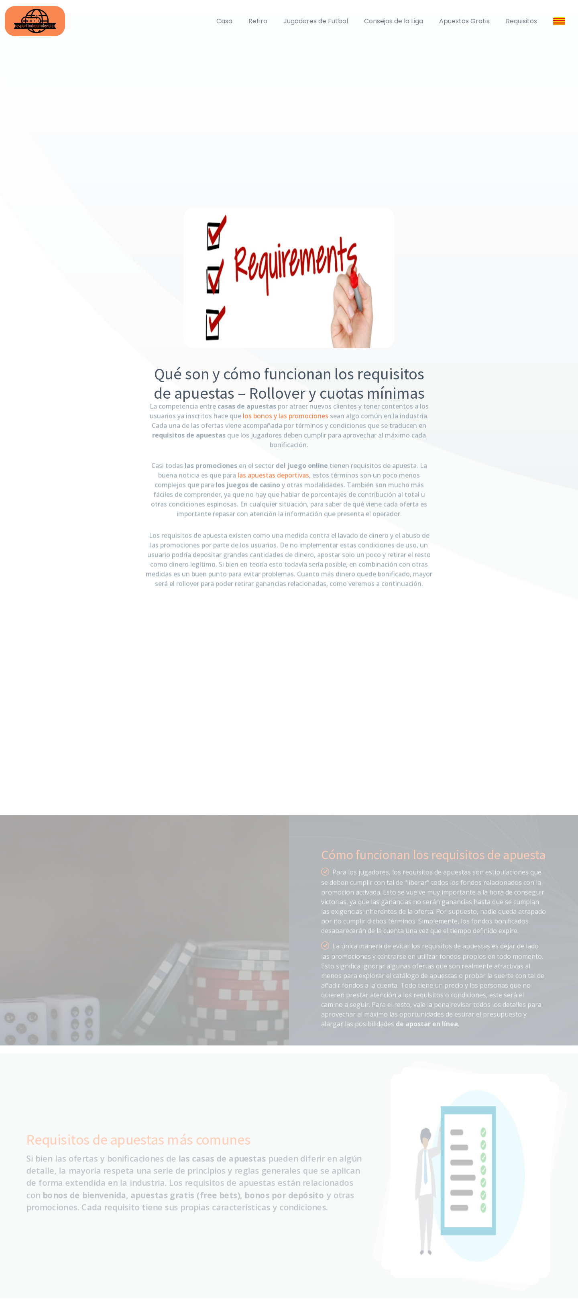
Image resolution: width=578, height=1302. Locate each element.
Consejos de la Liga (393, 21)
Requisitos (521, 21)
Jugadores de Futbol (315, 21)
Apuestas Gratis (464, 21)
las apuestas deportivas (273, 466)
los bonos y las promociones (285, 408)
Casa (224, 21)
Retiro (257, 21)
